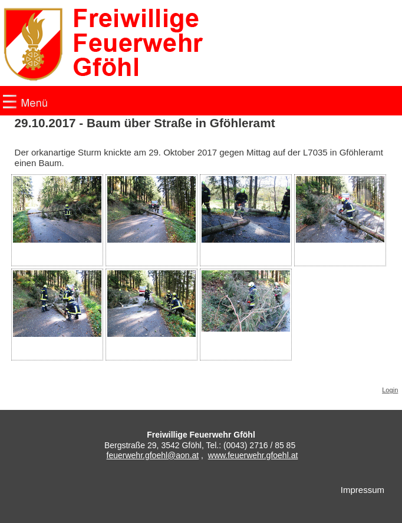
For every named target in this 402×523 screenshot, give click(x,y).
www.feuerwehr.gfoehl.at (253, 455)
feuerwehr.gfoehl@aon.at (153, 455)
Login (390, 389)
